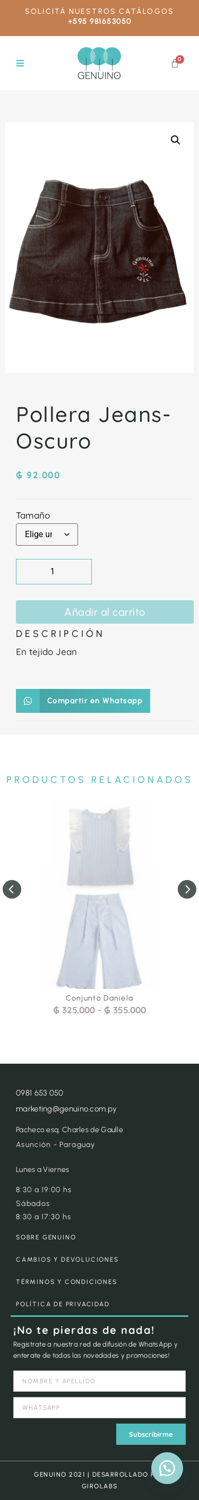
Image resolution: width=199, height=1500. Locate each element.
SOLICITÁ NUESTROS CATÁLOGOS (99, 11)
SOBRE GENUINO (46, 1237)
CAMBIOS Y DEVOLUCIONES (67, 1259)
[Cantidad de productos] (54, 571)
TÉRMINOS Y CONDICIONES (66, 1282)
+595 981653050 (100, 21)
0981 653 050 (40, 1093)
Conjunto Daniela (100, 998)
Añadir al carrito (104, 612)
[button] (20, 63)
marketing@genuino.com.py (66, 1109)
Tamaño (33, 515)
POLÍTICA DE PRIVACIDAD (63, 1304)
